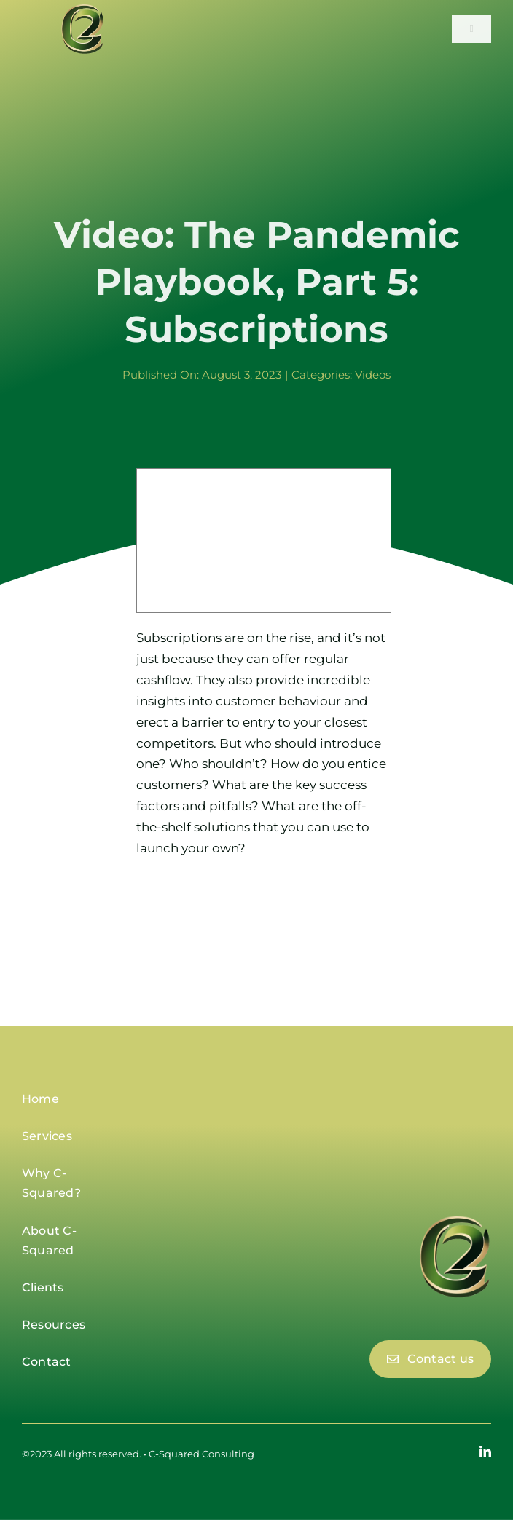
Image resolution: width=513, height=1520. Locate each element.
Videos (373, 374)
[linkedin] (485, 1451)
